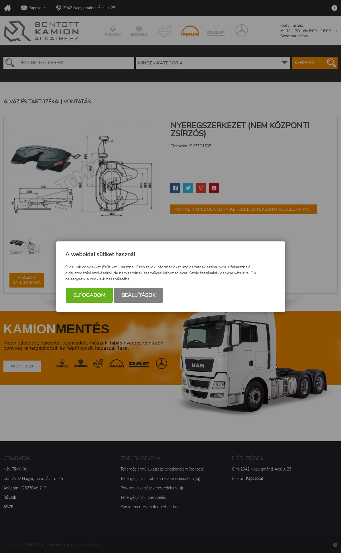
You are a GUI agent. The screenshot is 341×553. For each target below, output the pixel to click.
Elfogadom (89, 295)
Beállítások (138, 295)
